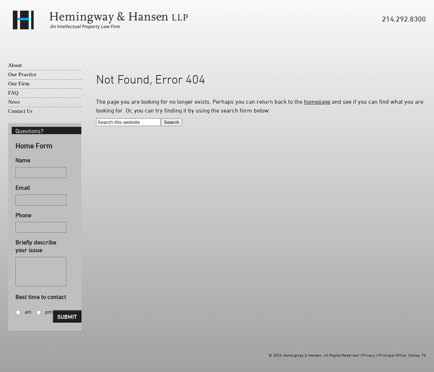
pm (48, 312)
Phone (23, 215)
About (15, 65)
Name (22, 160)
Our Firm (18, 83)
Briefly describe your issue (35, 246)
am (28, 312)
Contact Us (20, 111)
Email (22, 187)
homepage (317, 101)
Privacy (368, 355)
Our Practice (22, 74)
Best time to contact (40, 297)
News (14, 102)
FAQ (13, 93)
